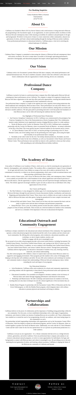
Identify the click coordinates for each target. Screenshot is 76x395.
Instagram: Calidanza (57, 389)
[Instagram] (68, 3)
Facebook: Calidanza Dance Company (57, 387)
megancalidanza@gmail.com (21, 387)
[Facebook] (65, 3)
